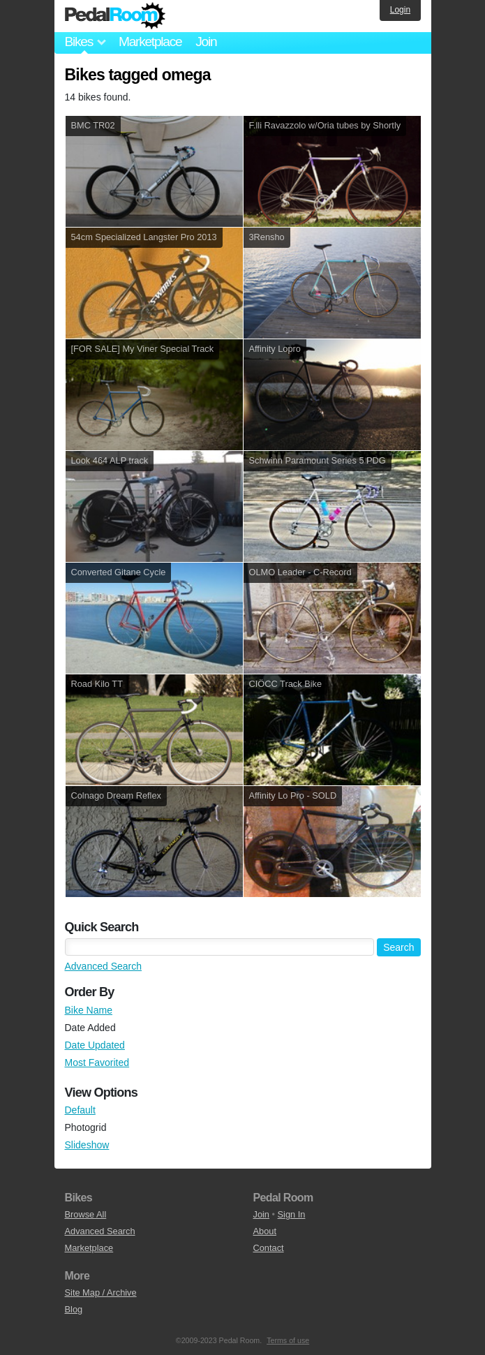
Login (400, 10)
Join (205, 41)
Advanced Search (103, 966)
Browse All (86, 1214)
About (264, 1231)
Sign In (292, 1214)
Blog (74, 1309)
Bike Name (88, 1010)
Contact (268, 1248)
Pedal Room (115, 16)
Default (80, 1110)
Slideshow (87, 1144)
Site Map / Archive (101, 1292)
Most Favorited (97, 1062)
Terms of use (288, 1340)
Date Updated (95, 1045)
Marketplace (150, 41)
